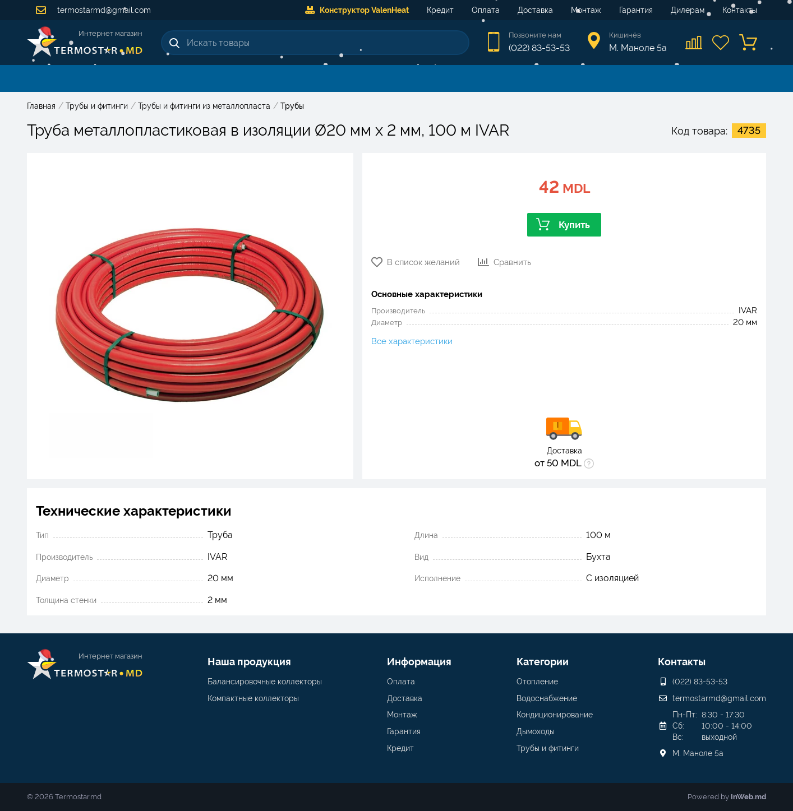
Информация (419, 662)
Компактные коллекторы (253, 698)
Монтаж (586, 10)
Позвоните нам (535, 35)
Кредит (440, 10)
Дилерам (687, 10)
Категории (543, 662)
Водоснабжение (547, 698)
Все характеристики (412, 341)
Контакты (739, 10)
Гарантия (636, 10)
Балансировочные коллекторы (265, 681)
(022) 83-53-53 (539, 48)
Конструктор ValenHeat (357, 10)
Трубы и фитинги (548, 748)
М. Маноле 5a (697, 753)
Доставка (535, 10)
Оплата (486, 10)
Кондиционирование (555, 714)
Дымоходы (536, 731)
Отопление (537, 681)
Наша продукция (249, 662)
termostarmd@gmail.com (93, 10)
